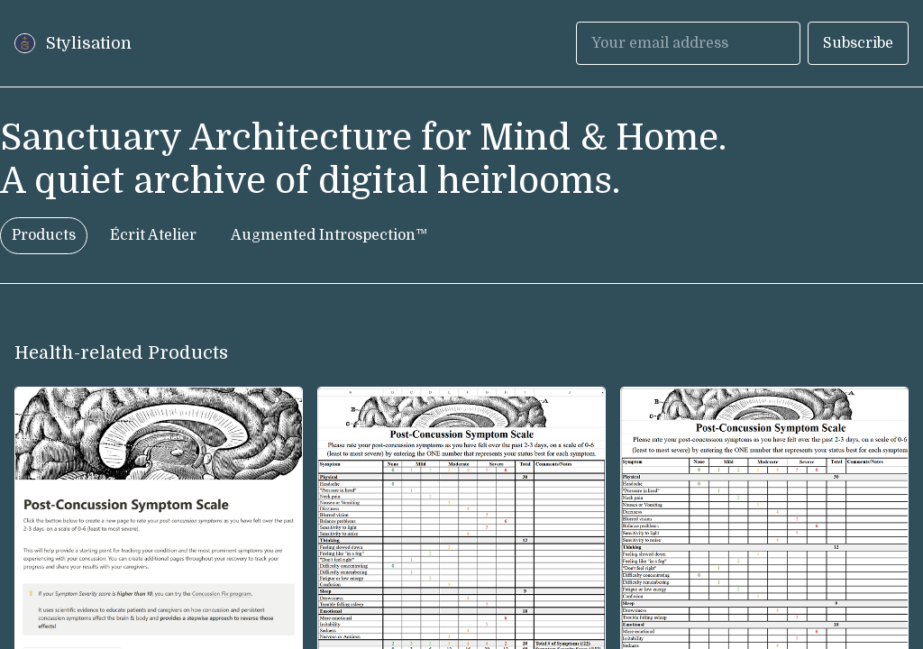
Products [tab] (44, 235)
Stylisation (89, 43)
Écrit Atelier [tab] (153, 235)
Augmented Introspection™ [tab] (329, 235)
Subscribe (858, 43)
